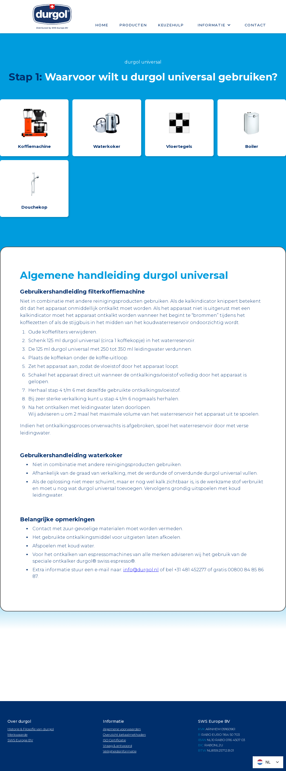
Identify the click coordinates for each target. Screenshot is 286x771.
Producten (133, 25)
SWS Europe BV (20, 740)
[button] (214, 25)
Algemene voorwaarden (122, 729)
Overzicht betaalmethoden (124, 734)
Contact (255, 25)
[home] (52, 16)
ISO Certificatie (114, 740)
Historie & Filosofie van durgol (30, 729)
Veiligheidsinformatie (119, 751)
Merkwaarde (17, 734)
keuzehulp (171, 25)
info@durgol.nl (141, 569)
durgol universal (143, 62)
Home (101, 25)
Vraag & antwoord (117, 746)
